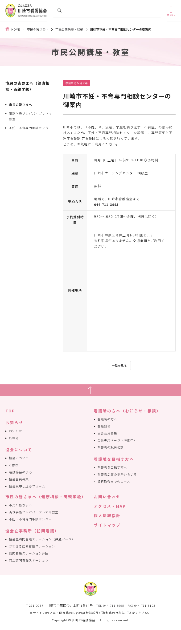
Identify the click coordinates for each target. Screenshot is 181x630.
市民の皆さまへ (20, 104)
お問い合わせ (107, 496)
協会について (18, 449)
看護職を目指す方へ (114, 459)
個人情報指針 (107, 515)
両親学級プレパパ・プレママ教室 (30, 116)
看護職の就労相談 (110, 447)
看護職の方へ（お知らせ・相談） (127, 411)
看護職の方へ (107, 419)
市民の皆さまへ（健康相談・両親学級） (45, 496)
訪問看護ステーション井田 (29, 553)
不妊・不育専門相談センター (30, 128)
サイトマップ (107, 525)
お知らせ (14, 422)
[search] (106, 10)
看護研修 (104, 426)
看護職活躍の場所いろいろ (117, 474)
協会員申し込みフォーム (27, 486)
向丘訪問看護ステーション (29, 560)
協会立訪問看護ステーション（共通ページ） (42, 539)
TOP (10, 411)
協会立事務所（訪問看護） (32, 531)
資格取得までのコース (113, 481)
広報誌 (14, 438)
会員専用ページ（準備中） (117, 440)
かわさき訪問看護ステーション (32, 546)
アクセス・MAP (110, 506)
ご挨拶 (14, 465)
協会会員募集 (19, 479)
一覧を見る (119, 365)
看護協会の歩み (20, 472)
